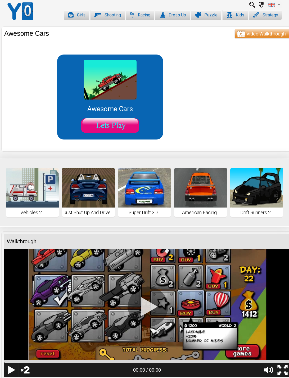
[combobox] (274, 4)
